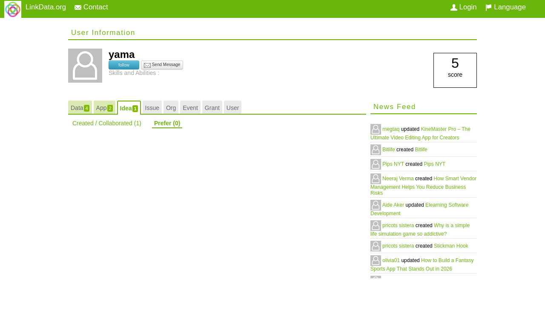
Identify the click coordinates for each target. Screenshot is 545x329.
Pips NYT (393, 164)
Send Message (162, 65)
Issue (152, 107)
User (233, 107)
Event (190, 107)
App (104, 108)
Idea (129, 108)
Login (463, 7)
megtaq (391, 129)
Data (80, 108)
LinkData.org (46, 7)
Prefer (167, 123)
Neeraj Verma (398, 179)
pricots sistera (398, 225)
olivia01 (391, 260)
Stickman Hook (451, 246)
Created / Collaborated (106, 123)
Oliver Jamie (397, 281)
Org (171, 107)
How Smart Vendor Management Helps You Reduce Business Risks (423, 186)
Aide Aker (394, 205)
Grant (212, 107)
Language (505, 7)
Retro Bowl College (453, 281)
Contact (91, 7)
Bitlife (389, 150)
